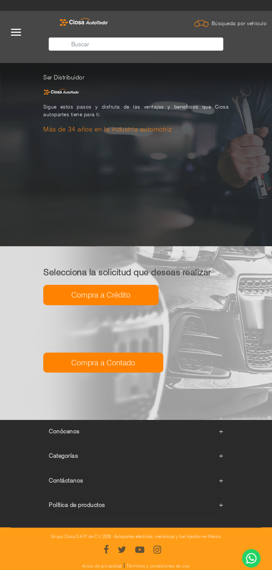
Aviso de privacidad (102, 566)
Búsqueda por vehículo (239, 23)
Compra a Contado (103, 362)
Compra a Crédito (101, 294)
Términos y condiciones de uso (158, 566)
